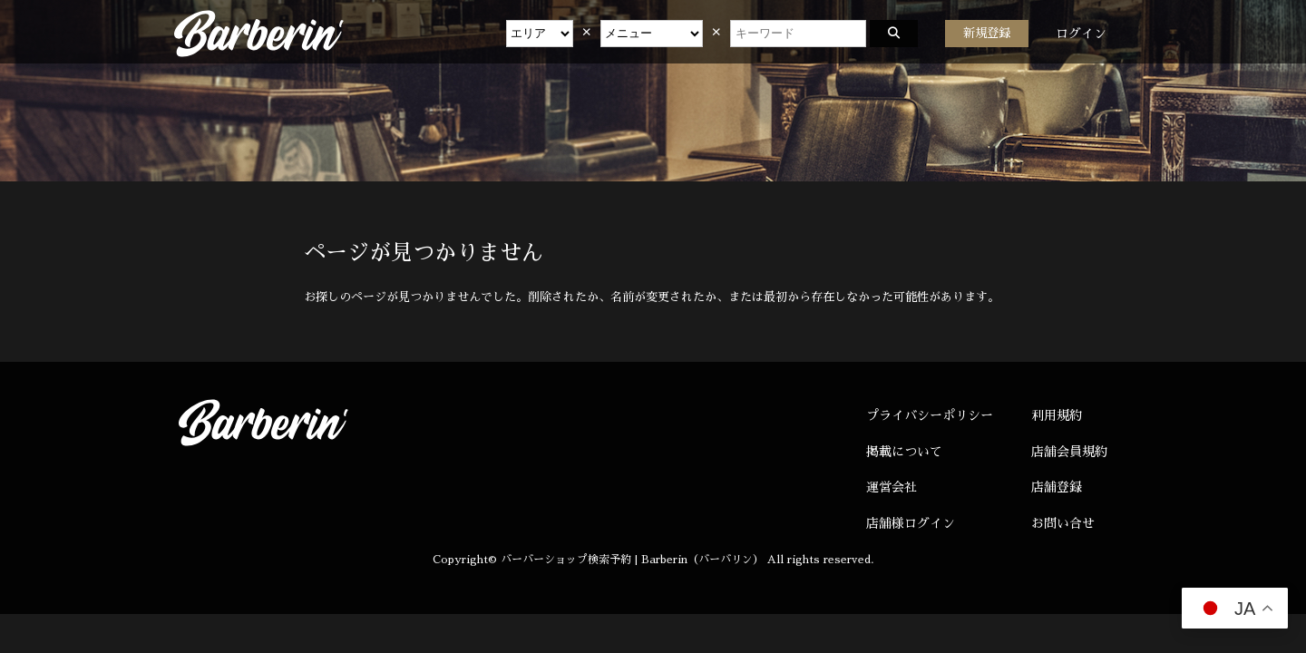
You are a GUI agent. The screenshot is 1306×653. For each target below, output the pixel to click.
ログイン (1081, 33)
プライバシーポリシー (929, 415)
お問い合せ (1063, 523)
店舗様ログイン (910, 523)
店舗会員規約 (1069, 451)
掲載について (904, 451)
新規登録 (986, 33)
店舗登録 (1056, 487)
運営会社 (891, 487)
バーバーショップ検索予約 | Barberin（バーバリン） (632, 559)
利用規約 (1056, 415)
